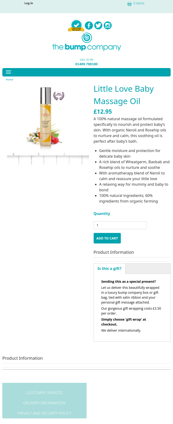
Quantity (102, 213)
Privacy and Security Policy (44, 413)
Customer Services (44, 392)
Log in (29, 3)
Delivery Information (44, 403)
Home (9, 79)
